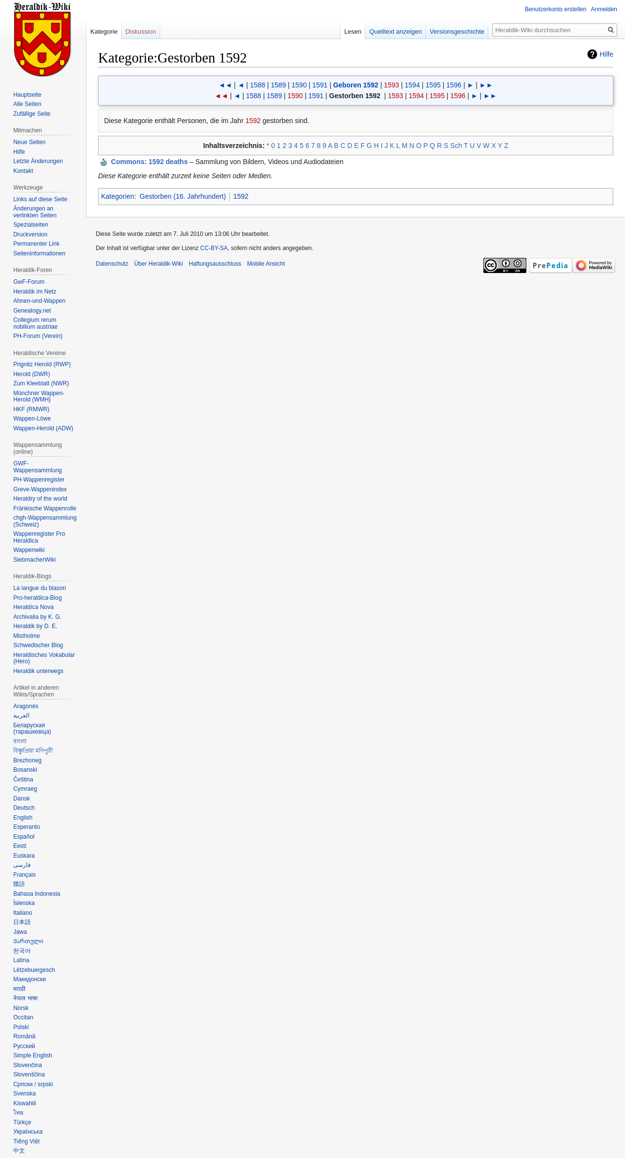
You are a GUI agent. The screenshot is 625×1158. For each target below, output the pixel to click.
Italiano (22, 912)
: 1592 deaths (149, 162)
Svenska (24, 1093)
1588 (257, 85)
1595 (432, 85)
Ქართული (28, 941)
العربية (21, 715)
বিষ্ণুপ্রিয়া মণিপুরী (32, 750)
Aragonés (25, 706)
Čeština (23, 779)
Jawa (20, 931)
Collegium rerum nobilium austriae (35, 323)
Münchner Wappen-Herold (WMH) (38, 396)
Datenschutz (112, 263)
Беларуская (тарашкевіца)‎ (32, 729)
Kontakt (23, 171)
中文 (19, 1150)
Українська (27, 1131)
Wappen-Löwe (32, 418)
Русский (24, 1046)
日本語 (22, 922)
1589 (278, 85)
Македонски (29, 979)
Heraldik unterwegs (38, 671)
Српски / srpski (33, 1084)
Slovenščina (29, 1074)
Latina (21, 960)
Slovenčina (27, 1065)
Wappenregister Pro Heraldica (39, 537)
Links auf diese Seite (40, 199)
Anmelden (604, 9)
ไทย (18, 1112)
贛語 (19, 884)
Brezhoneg (27, 760)
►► (486, 85)
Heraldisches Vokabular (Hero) (44, 658)
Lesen (352, 31)
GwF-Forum (28, 281)
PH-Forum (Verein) (37, 336)
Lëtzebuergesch (34, 970)
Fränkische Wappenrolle (44, 508)
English (22, 817)
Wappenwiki (28, 550)
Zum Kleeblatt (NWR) (41, 383)
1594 (412, 85)
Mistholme (26, 635)
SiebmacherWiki (34, 559)
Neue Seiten (29, 142)
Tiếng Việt (26, 1141)
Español (23, 836)
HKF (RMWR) (31, 409)
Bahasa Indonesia (36, 893)
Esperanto (26, 826)
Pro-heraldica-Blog (37, 597)
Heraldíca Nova (33, 607)
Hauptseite (27, 94)
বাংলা (19, 741)
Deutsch (24, 807)
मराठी (19, 989)
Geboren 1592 (355, 85)
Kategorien (117, 196)
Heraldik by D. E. (35, 626)
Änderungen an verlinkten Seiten (35, 212)
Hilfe (606, 54)
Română (24, 1036)
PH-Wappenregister (38, 479)
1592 (253, 121)
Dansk (21, 798)
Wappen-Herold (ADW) (43, 428)
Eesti (19, 845)
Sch (456, 145)
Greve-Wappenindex (40, 489)
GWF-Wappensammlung (37, 467)
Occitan (23, 1017)
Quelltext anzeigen (395, 31)
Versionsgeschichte (457, 31)
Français (24, 874)
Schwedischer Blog (38, 645)
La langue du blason (39, 588)
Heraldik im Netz (34, 291)
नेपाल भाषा (25, 998)
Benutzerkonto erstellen (555, 9)
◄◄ (225, 85)
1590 (299, 85)
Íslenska (24, 903)
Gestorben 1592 (354, 96)
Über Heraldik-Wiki (158, 263)
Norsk (20, 1008)
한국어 (22, 950)
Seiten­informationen (39, 253)
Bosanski (25, 769)
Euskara (24, 855)
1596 (453, 85)
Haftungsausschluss (215, 263)
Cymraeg (25, 788)
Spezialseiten (30, 224)
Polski (21, 1027)
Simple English (32, 1055)
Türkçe (22, 1122)
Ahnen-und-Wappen (39, 300)
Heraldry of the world (40, 498)
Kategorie (104, 31)
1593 (391, 85)
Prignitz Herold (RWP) (42, 364)
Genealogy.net (32, 310)
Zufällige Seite (31, 113)
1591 (320, 85)
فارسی (22, 865)
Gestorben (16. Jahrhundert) (183, 196)
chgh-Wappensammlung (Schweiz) (45, 521)
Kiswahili (24, 1103)
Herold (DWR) (31, 374)
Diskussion (140, 31)
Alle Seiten (27, 104)
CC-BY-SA (214, 248)
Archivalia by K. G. (37, 616)
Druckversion (30, 234)
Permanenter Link (36, 243)
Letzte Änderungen (37, 161)
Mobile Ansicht (266, 263)
